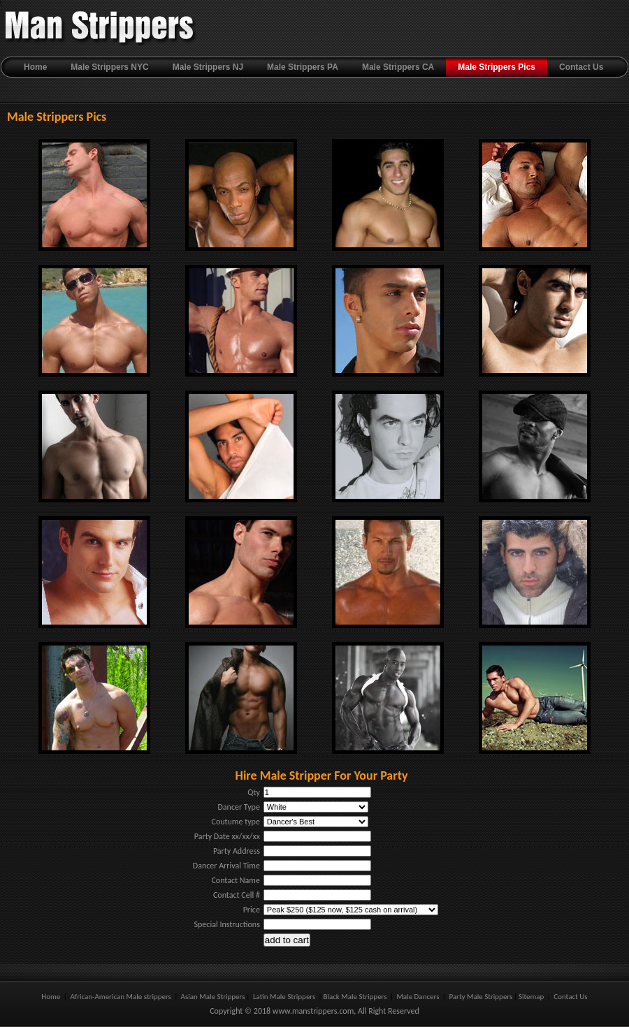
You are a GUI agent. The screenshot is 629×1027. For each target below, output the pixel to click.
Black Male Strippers (354, 996)
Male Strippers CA (398, 67)
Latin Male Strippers (285, 996)
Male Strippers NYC (109, 67)
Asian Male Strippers (212, 996)
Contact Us (581, 67)
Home (35, 67)
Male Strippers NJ (208, 67)
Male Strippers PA (302, 67)
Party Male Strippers (480, 996)
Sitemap (532, 996)
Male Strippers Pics (496, 67)
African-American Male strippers (121, 996)
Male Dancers (418, 996)
